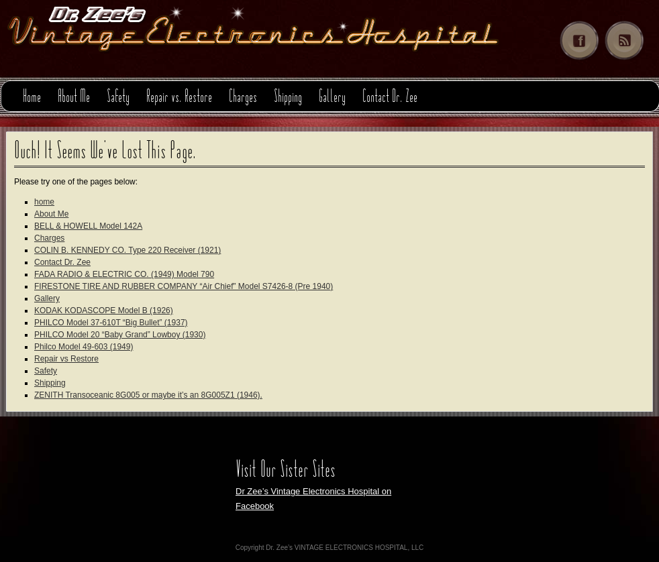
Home (32, 98)
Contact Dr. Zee (389, 98)
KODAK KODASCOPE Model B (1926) (103, 310)
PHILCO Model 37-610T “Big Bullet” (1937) (111, 322)
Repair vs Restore (66, 358)
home (44, 202)
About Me (74, 98)
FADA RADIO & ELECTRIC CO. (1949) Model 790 (124, 274)
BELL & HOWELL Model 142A (88, 226)
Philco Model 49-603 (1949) (83, 346)
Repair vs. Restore (179, 98)
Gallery (332, 98)
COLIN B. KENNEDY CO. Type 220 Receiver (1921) (127, 250)
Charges (243, 98)
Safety (118, 98)
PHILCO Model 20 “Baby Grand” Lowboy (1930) (119, 334)
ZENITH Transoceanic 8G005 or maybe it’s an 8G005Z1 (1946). (148, 395)
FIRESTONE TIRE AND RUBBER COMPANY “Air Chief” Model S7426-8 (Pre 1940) (183, 286)
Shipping (288, 98)
